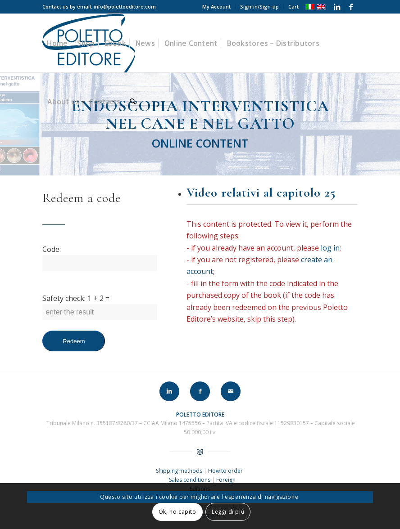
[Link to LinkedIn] (337, 6)
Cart (293, 6)
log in (330, 248)
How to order (226, 471)
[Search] (132, 101)
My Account (216, 6)
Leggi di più (228, 512)
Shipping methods (180, 471)
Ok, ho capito (177, 512)
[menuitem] (217, 6)
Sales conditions (189, 480)
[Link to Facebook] (351, 6)
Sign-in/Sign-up (259, 6)
